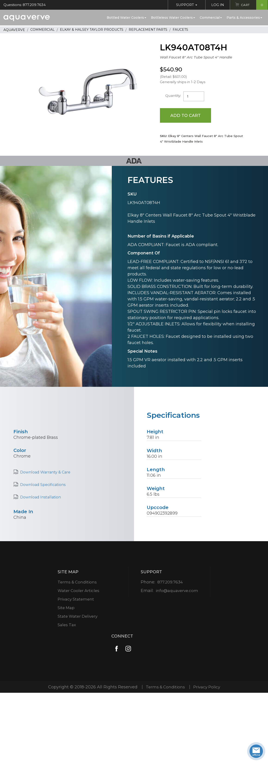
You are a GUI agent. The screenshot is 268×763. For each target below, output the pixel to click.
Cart (254, 5)
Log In (216, 5)
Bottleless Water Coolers (173, 17)
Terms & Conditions (77, 582)
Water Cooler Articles (79, 590)
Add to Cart (186, 115)
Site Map (66, 607)
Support (185, 5)
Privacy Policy (207, 687)
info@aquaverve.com (177, 590)
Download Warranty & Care (45, 472)
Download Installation (40, 497)
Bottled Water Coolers (126, 17)
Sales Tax (66, 625)
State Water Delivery (78, 616)
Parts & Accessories (244, 17)
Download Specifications (42, 485)
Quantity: (173, 95)
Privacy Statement (76, 599)
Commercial (211, 17)
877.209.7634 (170, 582)
